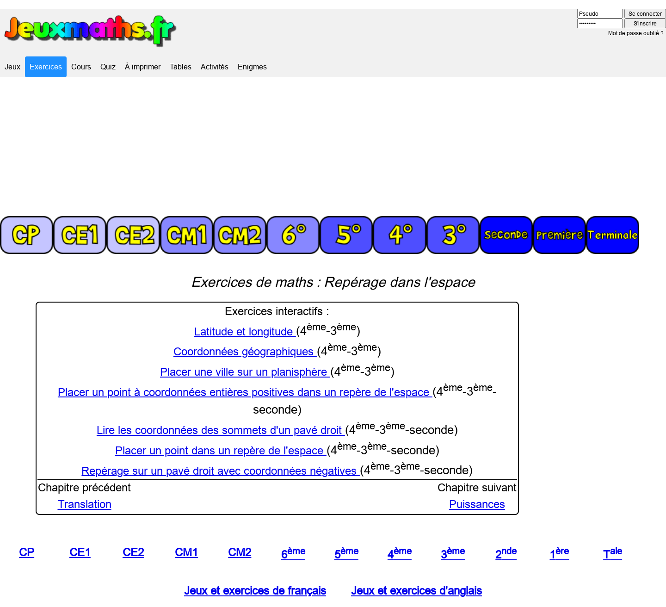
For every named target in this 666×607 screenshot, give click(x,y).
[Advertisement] (333, 146)
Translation (84, 504)
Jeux (12, 66)
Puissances (477, 504)
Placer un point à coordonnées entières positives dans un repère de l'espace (245, 392)
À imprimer (142, 66)
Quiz (108, 66)
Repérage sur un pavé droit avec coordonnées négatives (220, 471)
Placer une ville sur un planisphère (245, 372)
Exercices (46, 66)
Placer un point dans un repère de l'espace (221, 451)
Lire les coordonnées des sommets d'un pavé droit (221, 430)
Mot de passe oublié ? (636, 33)
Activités (214, 66)
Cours (81, 66)
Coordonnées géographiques (245, 352)
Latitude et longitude (245, 331)
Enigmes (252, 66)
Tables (180, 66)
